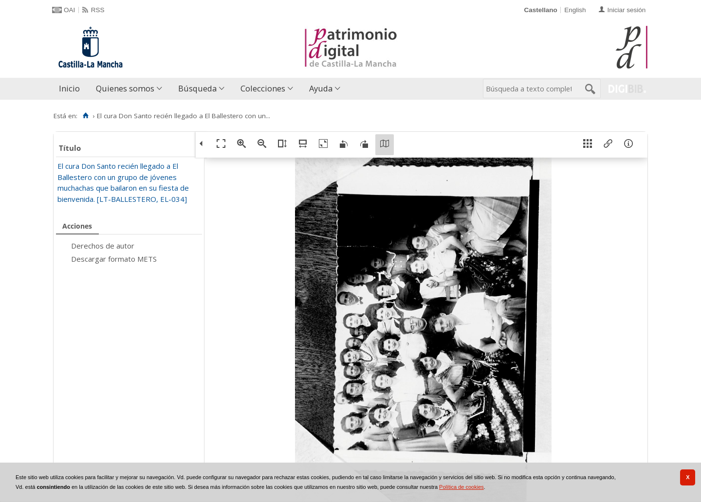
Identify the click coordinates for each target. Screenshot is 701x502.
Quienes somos (125, 88)
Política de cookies (461, 487)
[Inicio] (85, 115)
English (575, 10)
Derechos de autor (102, 246)
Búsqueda (197, 88)
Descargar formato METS (114, 259)
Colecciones (262, 88)
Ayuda (320, 88)
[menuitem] (71, 89)
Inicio (69, 88)
